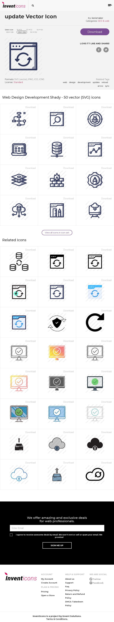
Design (72, 82)
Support (69, 583)
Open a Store (48, 595)
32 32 (29, 30)
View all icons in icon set (57, 232)
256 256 (22, 32)
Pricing (44, 591)
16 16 (19, 30)
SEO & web (103, 21)
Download (30, 107)
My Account (47, 579)
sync (107, 86)
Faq (67, 586)
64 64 (40, 30)
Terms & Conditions (56, 619)
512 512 (33, 32)
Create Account (49, 583)
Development (84, 82)
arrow (100, 86)
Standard (18, 82)
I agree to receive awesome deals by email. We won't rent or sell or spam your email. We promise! (59, 536)
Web (65, 82)
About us (69, 579)
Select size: (9, 30)
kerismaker (97, 18)
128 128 (10, 32)
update (96, 82)
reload (105, 82)
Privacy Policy (72, 590)
